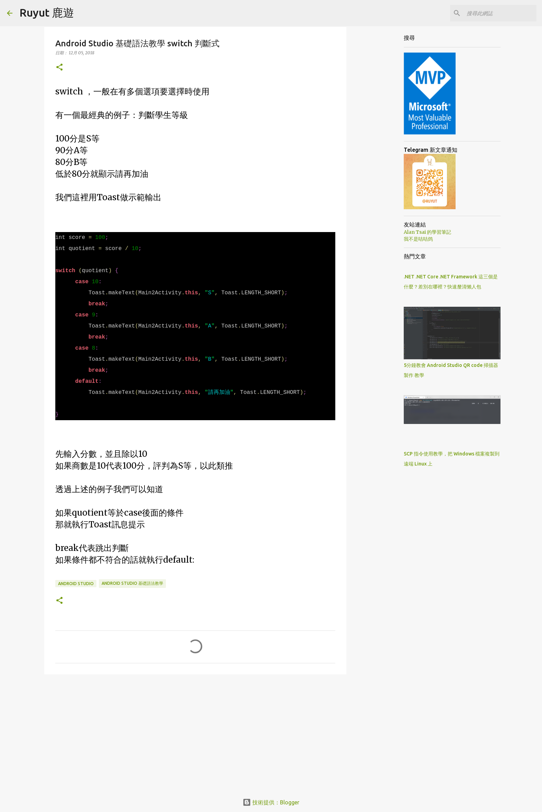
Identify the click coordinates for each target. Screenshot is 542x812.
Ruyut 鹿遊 (46, 12)
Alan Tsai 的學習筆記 (427, 232)
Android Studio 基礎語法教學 (132, 583)
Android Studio (76, 583)
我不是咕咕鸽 (418, 239)
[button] (59, 67)
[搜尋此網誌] (500, 13)
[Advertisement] (195, 733)
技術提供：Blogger (271, 802)
